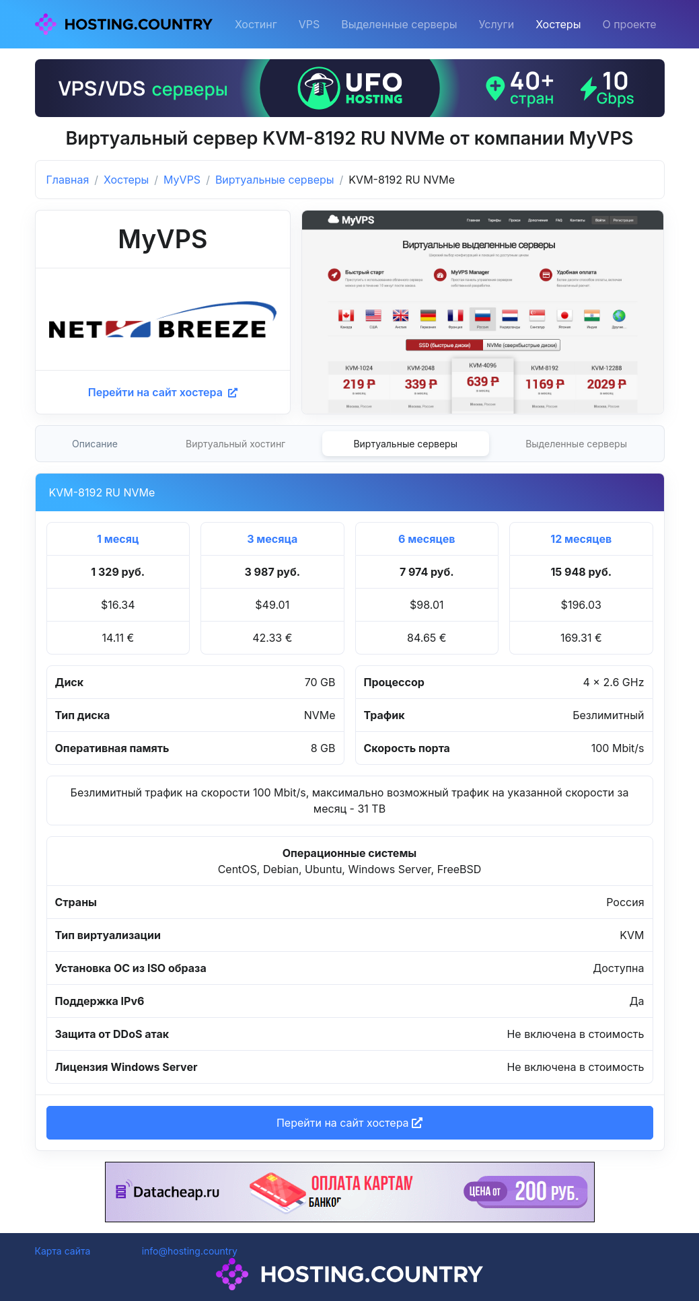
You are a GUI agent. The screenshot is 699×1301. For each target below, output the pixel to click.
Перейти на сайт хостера (162, 392)
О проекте (629, 24)
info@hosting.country (189, 1251)
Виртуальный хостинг (235, 443)
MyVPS (181, 179)
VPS (309, 24)
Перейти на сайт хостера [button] (349, 1122)
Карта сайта (63, 1251)
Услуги (497, 24)
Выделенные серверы (399, 24)
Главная (67, 179)
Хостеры (558, 24)
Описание (95, 443)
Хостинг (256, 24)
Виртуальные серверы (274, 179)
